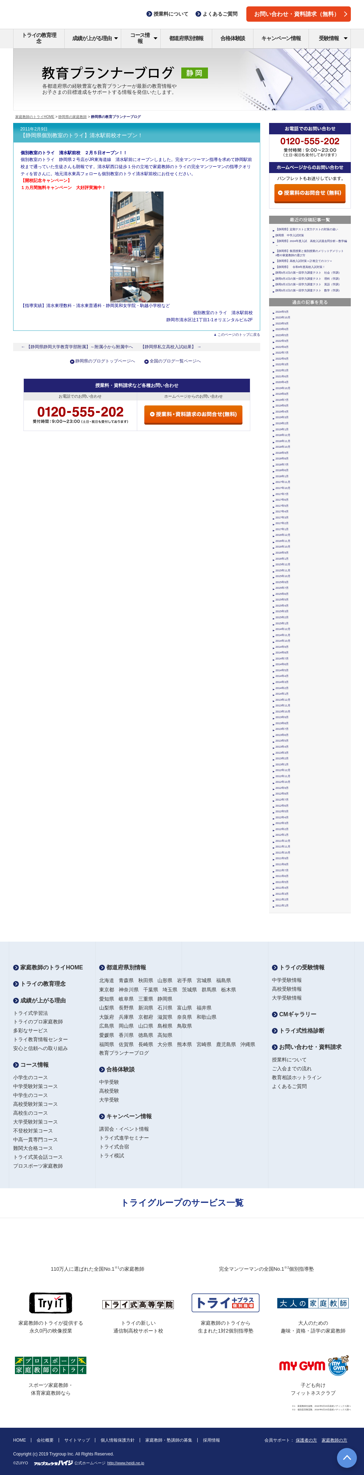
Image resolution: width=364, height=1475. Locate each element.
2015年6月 (282, 594)
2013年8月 (282, 723)
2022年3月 (282, 364)
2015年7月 (282, 588)
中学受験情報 (287, 980)
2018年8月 (282, 458)
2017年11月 (282, 482)
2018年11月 (282, 441)
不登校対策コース (33, 1131)
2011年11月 (282, 846)
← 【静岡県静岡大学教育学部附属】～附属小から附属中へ (77, 346)
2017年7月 (282, 494)
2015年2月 (282, 617)
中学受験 (109, 1082)
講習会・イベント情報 (124, 1129)
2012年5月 (282, 811)
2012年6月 (282, 805)
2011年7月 (282, 870)
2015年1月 (282, 623)
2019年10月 (282, 388)
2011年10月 (282, 852)
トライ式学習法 (30, 1013)
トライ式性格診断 (298, 1031)
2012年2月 (282, 829)
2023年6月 (282, 329)
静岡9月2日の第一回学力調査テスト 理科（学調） (308, 278)
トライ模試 (111, 1155)
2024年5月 (282, 311)
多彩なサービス (30, 1030)
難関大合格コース (33, 1148)
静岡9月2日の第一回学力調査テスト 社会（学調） (308, 272)
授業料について (289, 1059)
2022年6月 (282, 358)
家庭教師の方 (334, 1440)
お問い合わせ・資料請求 (307, 1047)
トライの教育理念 (39, 38)
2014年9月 (282, 646)
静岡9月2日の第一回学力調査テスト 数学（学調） (308, 290)
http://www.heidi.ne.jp (125, 1463)
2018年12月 (282, 435)
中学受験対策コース (35, 1086)
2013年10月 (282, 711)
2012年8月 (282, 793)
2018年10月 (282, 446)
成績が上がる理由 (95, 38)
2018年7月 (282, 464)
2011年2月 (282, 899)
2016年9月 (282, 552)
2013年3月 (282, 752)
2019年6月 (282, 405)
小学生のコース (30, 1077)
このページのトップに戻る (239, 335)
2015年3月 (282, 611)
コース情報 (143, 38)
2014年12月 (282, 629)
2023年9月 (282, 323)
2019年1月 (282, 429)
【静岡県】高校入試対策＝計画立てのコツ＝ (303, 261)
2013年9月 (282, 717)
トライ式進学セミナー (124, 1138)
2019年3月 (282, 417)
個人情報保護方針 (118, 1440)
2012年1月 (282, 834)
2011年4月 (282, 887)
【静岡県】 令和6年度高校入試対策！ (300, 267)
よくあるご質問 (289, 1086)
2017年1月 (282, 529)
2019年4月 (282, 411)
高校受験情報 (287, 989)
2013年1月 (282, 764)
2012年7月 (282, 799)
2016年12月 (282, 535)
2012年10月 (282, 782)
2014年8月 (282, 652)
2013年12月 (282, 699)
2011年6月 (282, 876)
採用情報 (211, 1440)
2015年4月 (282, 605)
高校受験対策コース (35, 1104)
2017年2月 (282, 523)
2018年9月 (282, 452)
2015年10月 (282, 576)
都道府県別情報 (186, 38)
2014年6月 (282, 664)
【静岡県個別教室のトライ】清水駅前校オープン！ (81, 135)
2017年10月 (282, 488)
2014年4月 (282, 676)
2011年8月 (282, 864)
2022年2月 (282, 370)
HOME (19, 1440)
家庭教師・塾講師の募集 (168, 1440)
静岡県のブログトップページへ (105, 361)
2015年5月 (282, 599)
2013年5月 (282, 740)
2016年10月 (282, 546)
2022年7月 (282, 352)
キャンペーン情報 (280, 38)
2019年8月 (282, 393)
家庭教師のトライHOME (34, 117)
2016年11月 (282, 541)
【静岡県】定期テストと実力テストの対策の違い (306, 229)
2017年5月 (282, 505)
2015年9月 (282, 582)
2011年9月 (282, 858)
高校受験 (109, 1091)
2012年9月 (282, 788)
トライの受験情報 (298, 967)
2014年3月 (282, 682)
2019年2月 (282, 423)
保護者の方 (306, 1440)
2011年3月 (282, 893)
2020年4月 (282, 382)
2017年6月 (282, 499)
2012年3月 (282, 823)
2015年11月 (282, 570)
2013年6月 (282, 735)
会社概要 (45, 1440)
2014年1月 (282, 693)
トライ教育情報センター (40, 1039)
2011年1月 (282, 905)
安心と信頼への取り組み (40, 1048)
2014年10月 (282, 640)
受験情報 (333, 38)
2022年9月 (282, 341)
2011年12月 (282, 841)
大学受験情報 (287, 998)
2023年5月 (282, 335)
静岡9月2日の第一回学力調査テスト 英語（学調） (308, 284)
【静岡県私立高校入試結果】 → (171, 346)
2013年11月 (282, 705)
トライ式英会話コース (38, 1157)
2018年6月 (282, 470)
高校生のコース (30, 1113)
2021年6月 (282, 376)
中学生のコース (30, 1095)
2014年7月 (282, 658)
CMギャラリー (294, 1014)
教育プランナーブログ (124, 1053)
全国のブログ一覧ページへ (175, 361)
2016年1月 (282, 558)
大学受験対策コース (35, 1122)
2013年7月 (282, 729)
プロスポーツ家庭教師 (38, 1166)
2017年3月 (282, 517)
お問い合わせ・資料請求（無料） (300, 14)
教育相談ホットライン (297, 1077)
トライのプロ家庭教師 (38, 1021)
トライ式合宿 (114, 1147)
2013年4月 (282, 746)
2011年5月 (282, 882)
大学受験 (109, 1100)
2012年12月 (282, 770)
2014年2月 (282, 688)
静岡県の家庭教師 (72, 117)
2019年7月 (282, 400)
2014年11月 (282, 635)
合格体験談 (232, 38)
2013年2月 (282, 758)
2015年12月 (282, 564)
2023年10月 (282, 317)
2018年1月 (282, 476)
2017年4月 (282, 511)
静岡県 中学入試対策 (289, 235)
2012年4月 (282, 817)
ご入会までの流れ (292, 1068)
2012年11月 (282, 776)
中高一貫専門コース (35, 1139)
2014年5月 (282, 670)
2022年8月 (282, 347)
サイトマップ (77, 1440)
